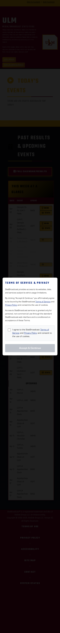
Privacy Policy (11, 305)
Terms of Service (43, 302)
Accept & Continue (30, 348)
